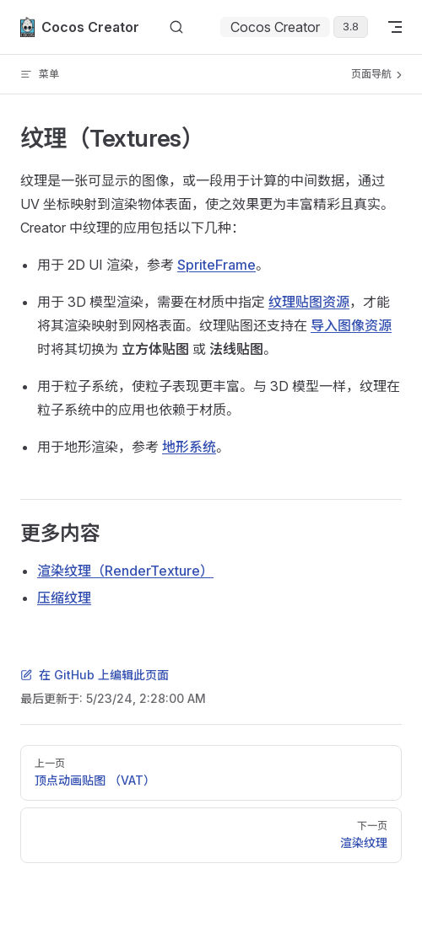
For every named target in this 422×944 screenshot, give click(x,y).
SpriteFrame (216, 264)
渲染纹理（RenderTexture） (125, 570)
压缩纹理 (64, 597)
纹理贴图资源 (308, 301)
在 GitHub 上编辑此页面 (94, 675)
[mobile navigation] (395, 27)
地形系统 (189, 446)
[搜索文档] (176, 27)
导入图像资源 (351, 325)
